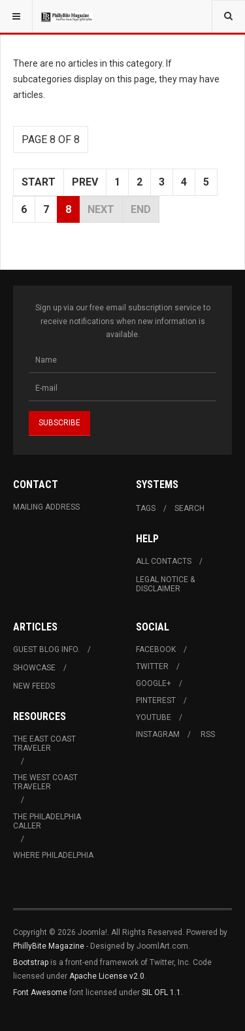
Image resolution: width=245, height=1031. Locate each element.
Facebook (156, 649)
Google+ (153, 683)
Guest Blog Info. (46, 649)
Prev (85, 182)
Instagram (158, 734)
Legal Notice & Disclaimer (165, 584)
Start (39, 182)
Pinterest (156, 700)
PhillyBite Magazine (48, 946)
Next (101, 209)
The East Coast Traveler (44, 743)
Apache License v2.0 (106, 976)
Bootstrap (30, 962)
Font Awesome (40, 992)
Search (189, 508)
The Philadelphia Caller (47, 821)
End (141, 209)
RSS (208, 734)
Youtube (153, 717)
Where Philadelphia (53, 855)
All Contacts (163, 561)
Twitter (152, 666)
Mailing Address (46, 507)
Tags (145, 508)
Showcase (34, 667)
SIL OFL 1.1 (161, 992)
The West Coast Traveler (45, 782)
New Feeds (34, 686)
